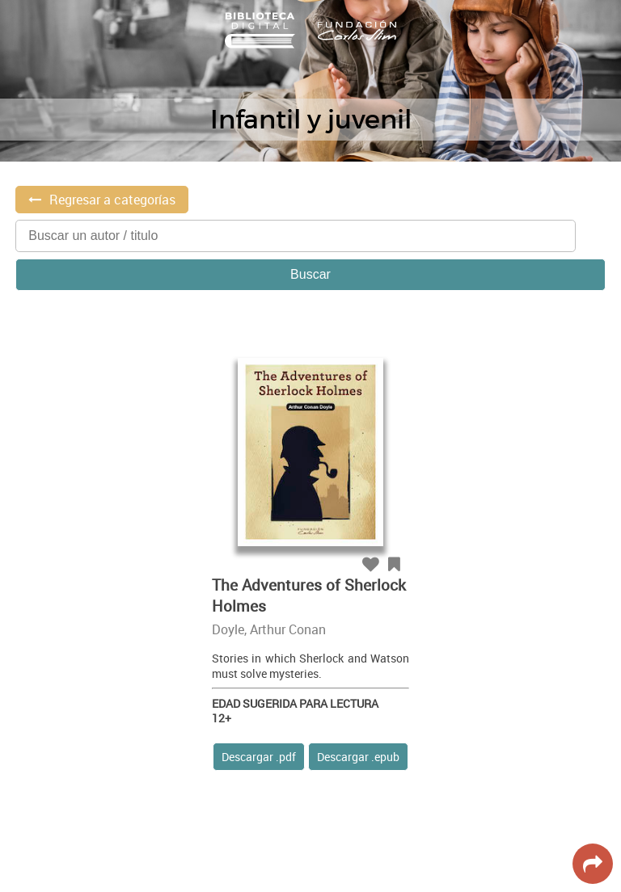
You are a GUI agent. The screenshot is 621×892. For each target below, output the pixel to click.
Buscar (310, 274)
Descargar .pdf (259, 756)
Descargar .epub (358, 756)
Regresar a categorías (112, 199)
